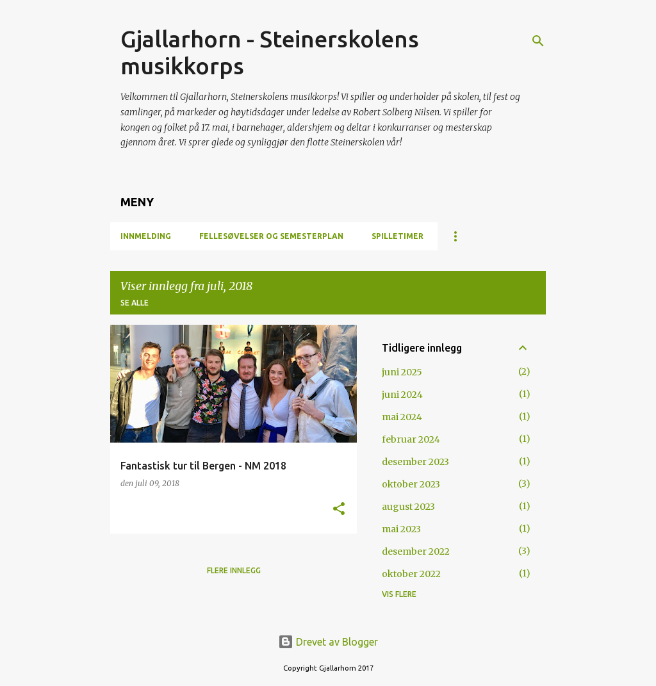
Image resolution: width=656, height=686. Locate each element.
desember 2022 (416, 551)
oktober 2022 (411, 574)
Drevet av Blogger (328, 642)
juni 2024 (402, 394)
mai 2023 (401, 529)
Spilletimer (397, 236)
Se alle (134, 302)
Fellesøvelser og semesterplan (271, 236)
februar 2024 (411, 439)
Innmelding (145, 236)
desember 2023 (415, 462)
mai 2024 (402, 417)
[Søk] (538, 41)
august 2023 (408, 506)
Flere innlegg (234, 570)
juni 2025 (402, 372)
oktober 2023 (411, 484)
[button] (339, 509)
